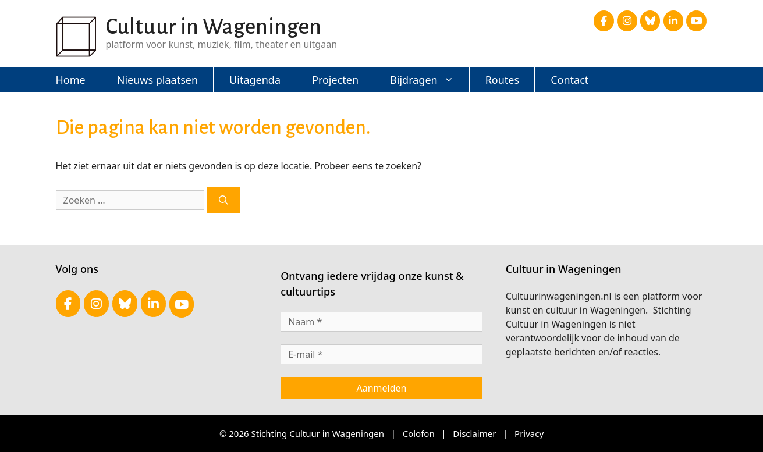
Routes (502, 80)
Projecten (335, 80)
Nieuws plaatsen (157, 80)
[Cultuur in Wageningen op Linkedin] (673, 21)
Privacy (529, 433)
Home (71, 80)
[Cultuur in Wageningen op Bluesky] (650, 21)
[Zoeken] (223, 200)
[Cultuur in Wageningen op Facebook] (604, 21)
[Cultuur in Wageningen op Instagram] (627, 21)
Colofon (419, 433)
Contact (569, 80)
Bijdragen (430, 79)
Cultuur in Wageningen (214, 26)
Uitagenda (255, 80)
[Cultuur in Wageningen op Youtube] (696, 21)
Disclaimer (474, 433)
